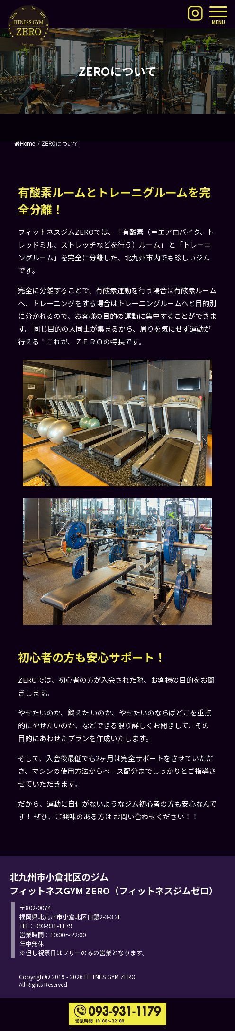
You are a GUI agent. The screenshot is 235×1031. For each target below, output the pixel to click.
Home (24, 143)
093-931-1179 (53, 925)
